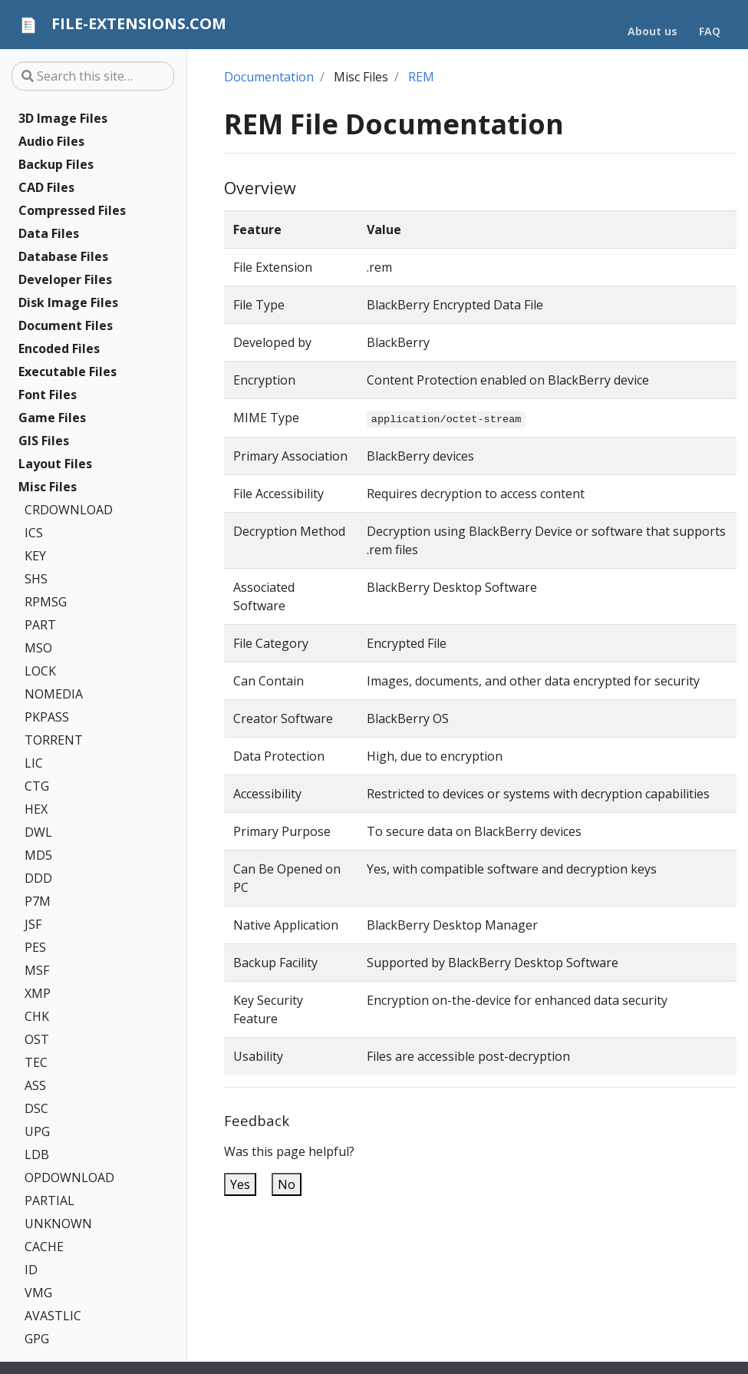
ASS (35, 1085)
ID (31, 1269)
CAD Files (46, 187)
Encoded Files (59, 348)
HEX (36, 809)
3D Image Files (62, 118)
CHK (37, 1016)
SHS (36, 578)
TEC (36, 1062)
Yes (240, 1184)
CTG (37, 786)
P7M (38, 901)
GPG (37, 1338)
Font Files (47, 394)
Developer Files (65, 279)
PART (40, 624)
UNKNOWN (58, 1223)
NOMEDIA (54, 693)
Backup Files (56, 164)
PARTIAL (49, 1200)
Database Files (63, 256)
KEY (35, 555)
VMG (38, 1292)
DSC (36, 1108)
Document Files (65, 325)
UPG (37, 1131)
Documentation (269, 76)
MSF (37, 970)
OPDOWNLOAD (69, 1177)
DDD (38, 878)
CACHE (44, 1246)
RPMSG (46, 601)
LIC (34, 763)
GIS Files (43, 440)
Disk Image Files (68, 302)
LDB (37, 1154)
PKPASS (47, 716)
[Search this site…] (93, 76)
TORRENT (54, 740)
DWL (38, 832)
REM (421, 76)
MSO (38, 647)
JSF (33, 924)
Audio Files (51, 141)
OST (37, 1039)
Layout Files (55, 463)
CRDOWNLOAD (69, 509)
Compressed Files (72, 210)
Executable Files (67, 371)
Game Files (52, 417)
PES (35, 947)
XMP (38, 993)
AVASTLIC (53, 1315)
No (286, 1184)
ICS (34, 532)
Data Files (48, 233)
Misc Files (47, 486)
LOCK (40, 670)
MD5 (38, 855)
